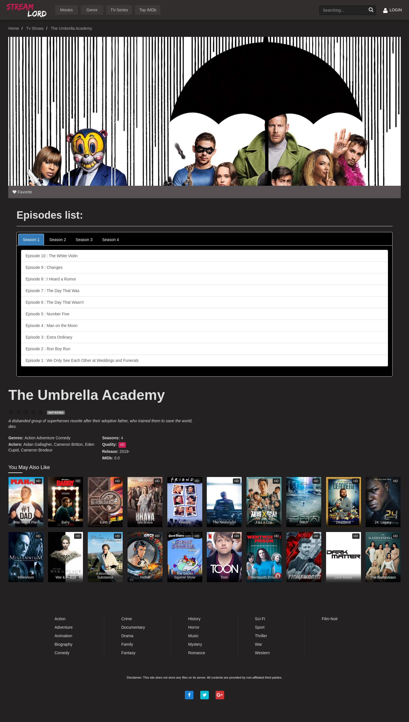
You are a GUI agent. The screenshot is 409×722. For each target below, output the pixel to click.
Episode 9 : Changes (44, 267)
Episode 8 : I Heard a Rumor (51, 279)
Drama (127, 636)
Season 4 (110, 239)
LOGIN (392, 10)
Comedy (63, 438)
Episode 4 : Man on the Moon (52, 325)
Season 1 (31, 239)
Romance (196, 653)
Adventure (45, 438)
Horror (193, 627)
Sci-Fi (260, 619)
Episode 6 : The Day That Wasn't (55, 302)
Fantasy (128, 653)
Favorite (22, 192)
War (258, 644)
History (194, 619)
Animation (63, 636)
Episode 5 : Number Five (47, 314)
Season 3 (84, 239)
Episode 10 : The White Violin (52, 256)
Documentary (133, 627)
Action (30, 438)
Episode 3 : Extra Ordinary (49, 337)
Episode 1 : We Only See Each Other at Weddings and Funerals (82, 360)
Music (193, 636)
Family (127, 644)
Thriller (261, 636)
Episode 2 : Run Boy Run (48, 349)
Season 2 (57, 239)
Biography (63, 644)
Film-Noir (330, 619)
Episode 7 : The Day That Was (53, 290)
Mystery (195, 644)
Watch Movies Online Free (27, 9)
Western (262, 653)
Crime (126, 619)
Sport (259, 627)
